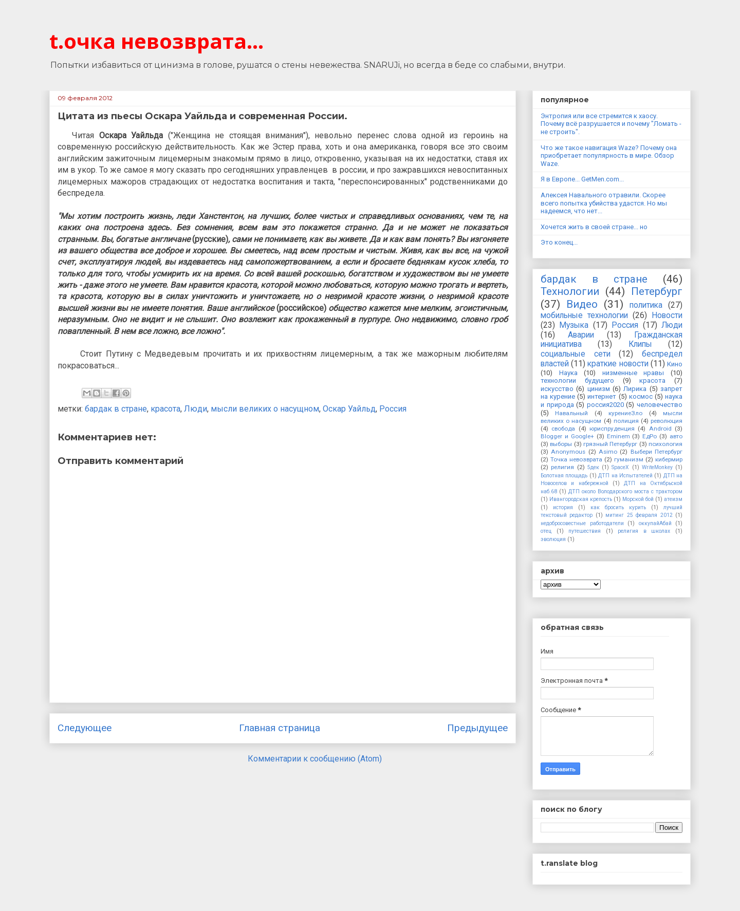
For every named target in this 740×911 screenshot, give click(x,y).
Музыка (573, 325)
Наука (568, 373)
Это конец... (559, 242)
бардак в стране (116, 409)
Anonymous (568, 451)
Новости (667, 315)
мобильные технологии (584, 315)
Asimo (608, 451)
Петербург (656, 291)
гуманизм (628, 459)
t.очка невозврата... (156, 41)
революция (666, 420)
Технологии (570, 291)
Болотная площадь (564, 475)
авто (676, 436)
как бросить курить (618, 507)
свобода (563, 428)
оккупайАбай (655, 523)
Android (660, 428)
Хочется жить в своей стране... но (594, 227)
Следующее (85, 728)
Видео (582, 304)
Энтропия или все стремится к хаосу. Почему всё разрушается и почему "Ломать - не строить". (611, 124)
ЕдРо (649, 436)
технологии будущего (577, 380)
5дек (593, 467)
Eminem (618, 436)
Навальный (571, 413)
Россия (392, 409)
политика (646, 305)
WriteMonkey (657, 467)
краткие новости (617, 363)
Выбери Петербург (656, 451)
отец (546, 531)
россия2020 (605, 404)
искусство (557, 389)
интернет (601, 396)
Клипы (640, 344)
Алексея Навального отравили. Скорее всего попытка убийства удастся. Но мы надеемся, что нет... (604, 203)
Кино (674, 364)
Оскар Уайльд (349, 409)
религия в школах (644, 531)
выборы (561, 444)
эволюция (553, 539)
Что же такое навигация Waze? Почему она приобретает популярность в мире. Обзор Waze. (609, 156)
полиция (626, 420)
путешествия (584, 531)
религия (562, 467)
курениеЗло (625, 413)
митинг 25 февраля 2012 (638, 515)
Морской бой (638, 499)
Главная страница (279, 728)
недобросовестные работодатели (582, 523)
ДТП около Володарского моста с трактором (625, 491)
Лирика (634, 389)
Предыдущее (477, 728)
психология (665, 444)
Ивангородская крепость (580, 499)
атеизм (673, 499)
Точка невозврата (576, 459)
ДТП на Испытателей (625, 475)
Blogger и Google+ (567, 436)
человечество (659, 404)
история (563, 507)
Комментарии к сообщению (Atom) (315, 759)
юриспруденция (612, 428)
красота (165, 409)
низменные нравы (633, 373)
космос (641, 396)
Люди (195, 409)
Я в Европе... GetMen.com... (582, 179)
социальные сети (575, 354)
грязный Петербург (610, 444)
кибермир (668, 459)
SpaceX (620, 467)
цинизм (598, 389)
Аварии (581, 335)
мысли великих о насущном (265, 409)
